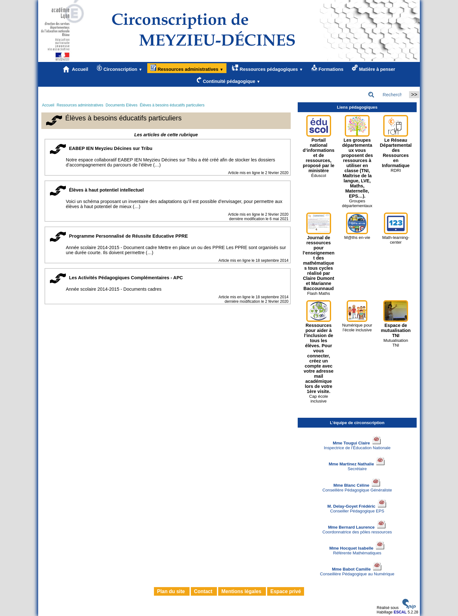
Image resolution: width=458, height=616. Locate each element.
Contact (204, 591)
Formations (327, 68)
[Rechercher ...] (386, 94)
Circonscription (119, 68)
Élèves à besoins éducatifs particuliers (172, 105)
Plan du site (171, 591)
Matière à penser (373, 68)
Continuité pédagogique (228, 80)
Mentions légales (242, 591)
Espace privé (285, 591)
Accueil (75, 69)
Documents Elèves (121, 105)
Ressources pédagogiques (267, 68)
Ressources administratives (186, 68)
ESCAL (400, 612)
